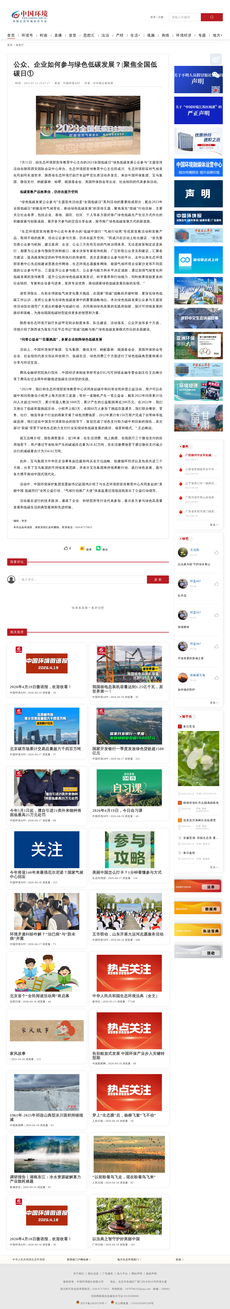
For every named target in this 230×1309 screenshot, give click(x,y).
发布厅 (20, 45)
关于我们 (78, 1273)
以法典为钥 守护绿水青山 (194, 564)
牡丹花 (182, 595)
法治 (105, 35)
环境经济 (184, 35)
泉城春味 (183, 627)
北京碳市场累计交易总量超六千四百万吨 (45, 749)
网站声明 (137, 1273)
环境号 (27, 35)
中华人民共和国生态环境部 (29, 1259)
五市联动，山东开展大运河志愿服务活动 (128, 934)
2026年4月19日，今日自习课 (117, 810)
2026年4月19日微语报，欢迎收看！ (41, 687)
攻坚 (73, 35)
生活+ (135, 35)
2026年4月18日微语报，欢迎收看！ (41, 1239)
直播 (58, 35)
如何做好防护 (186, 689)
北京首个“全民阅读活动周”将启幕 (39, 996)
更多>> (214, 524)
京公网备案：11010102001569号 (132, 1303)
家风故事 (18, 1053)
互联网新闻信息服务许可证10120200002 (115, 1296)
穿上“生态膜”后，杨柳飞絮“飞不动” (124, 1115)
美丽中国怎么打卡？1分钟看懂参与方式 (127, 872)
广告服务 (107, 1273)
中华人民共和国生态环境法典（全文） (126, 996)
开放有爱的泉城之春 (191, 658)
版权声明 (151, 1273)
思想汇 (89, 35)
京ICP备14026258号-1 (91, 1303)
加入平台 (122, 1273)
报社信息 (93, 1273)
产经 (120, 35)
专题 (202, 35)
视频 (151, 35)
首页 (11, 35)
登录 (153, 17)
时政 (44, 35)
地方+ (218, 35)
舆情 (165, 35)
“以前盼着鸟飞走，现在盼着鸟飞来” (124, 1177)
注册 (161, 17)
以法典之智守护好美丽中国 (116, 1239)
